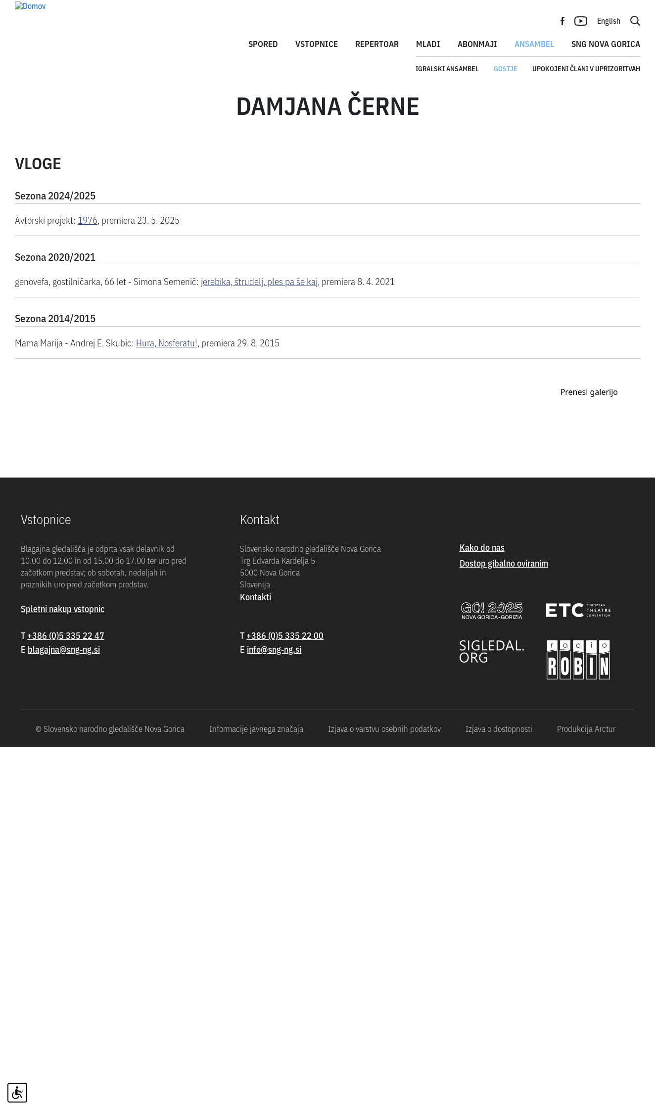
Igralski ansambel (447, 68)
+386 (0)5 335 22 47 (65, 994)
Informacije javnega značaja (256, 1087)
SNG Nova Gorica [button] (605, 43)
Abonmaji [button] (477, 43)
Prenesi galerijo (589, 750)
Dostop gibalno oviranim (504, 921)
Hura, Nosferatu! (166, 367)
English (608, 20)
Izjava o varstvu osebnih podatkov (384, 1087)
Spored (263, 43)
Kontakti (255, 955)
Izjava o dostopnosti (499, 1087)
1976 (87, 244)
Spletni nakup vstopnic (62, 967)
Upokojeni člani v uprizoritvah (586, 68)
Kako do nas (482, 906)
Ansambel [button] (534, 43)
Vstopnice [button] (316, 43)
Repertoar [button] (377, 43)
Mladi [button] (428, 43)
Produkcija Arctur (586, 1087)
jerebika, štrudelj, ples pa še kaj (259, 306)
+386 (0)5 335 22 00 (285, 994)
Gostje (505, 68)
